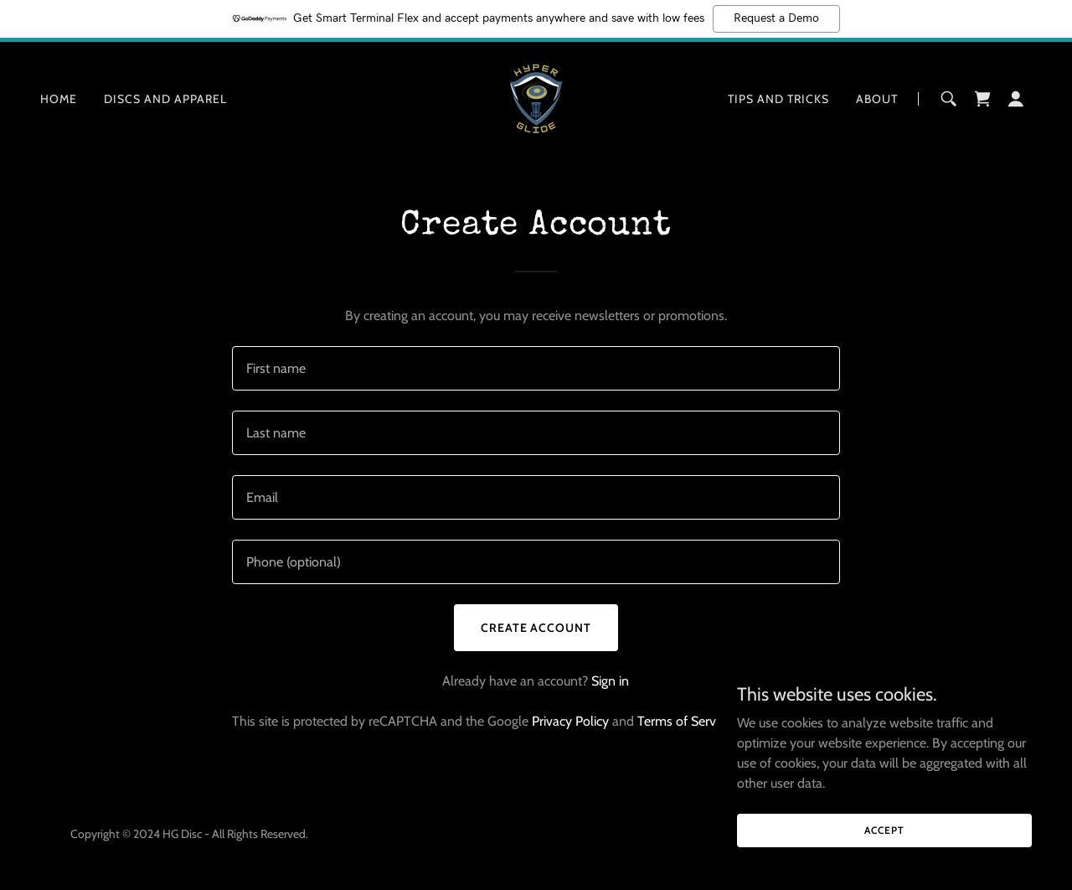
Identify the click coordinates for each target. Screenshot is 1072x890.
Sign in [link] (610, 681)
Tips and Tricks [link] (778, 98)
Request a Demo (776, 18)
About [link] (877, 98)
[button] (1016, 99)
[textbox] (535, 368)
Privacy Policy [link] (570, 721)
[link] (536, 98)
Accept (884, 830)
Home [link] (58, 98)
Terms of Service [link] (684, 721)
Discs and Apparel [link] (165, 98)
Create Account (536, 627)
